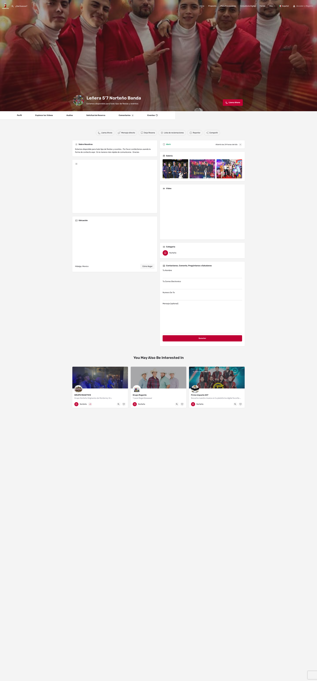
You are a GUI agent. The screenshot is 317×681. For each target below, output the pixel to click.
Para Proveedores (228, 6)
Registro (309, 6)
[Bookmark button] (124, 404)
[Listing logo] (78, 100)
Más (271, 6)
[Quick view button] (118, 404)
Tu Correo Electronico (202, 284)
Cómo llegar (147, 266)
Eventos (152, 115)
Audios (69, 115)
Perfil (19, 115)
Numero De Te (202, 295)
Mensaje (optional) (202, 317)
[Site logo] (5, 6)
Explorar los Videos (44, 115)
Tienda (262, 6)
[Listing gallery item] (175, 169)
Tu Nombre (202, 273)
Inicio (202, 6)
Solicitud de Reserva (95, 115)
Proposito (212, 6)
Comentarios (126, 115)
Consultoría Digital (248, 6)
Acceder (300, 6)
